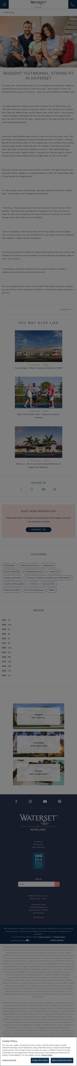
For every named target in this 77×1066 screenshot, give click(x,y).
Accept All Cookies (40, 1061)
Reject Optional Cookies (62, 1061)
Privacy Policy (46, 1055)
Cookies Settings (9, 1060)
